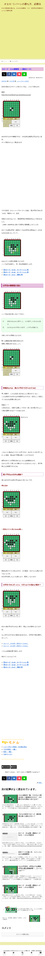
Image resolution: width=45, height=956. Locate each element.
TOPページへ (7, 754)
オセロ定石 (6, 767)
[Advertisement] (22, 36)
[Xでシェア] (4, 74)
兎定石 (13, 767)
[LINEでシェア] (24, 74)
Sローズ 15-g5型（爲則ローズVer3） (16, 646)
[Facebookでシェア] (9, 74)
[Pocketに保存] (19, 74)
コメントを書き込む (22, 934)
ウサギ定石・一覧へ (9, 749)
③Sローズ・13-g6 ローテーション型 (16, 272)
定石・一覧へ (7, 752)
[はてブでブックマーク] (14, 74)
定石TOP (4, 81)
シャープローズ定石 (22, 81)
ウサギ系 (11, 81)
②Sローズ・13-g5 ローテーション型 (16, 270)
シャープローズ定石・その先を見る (15, 747)
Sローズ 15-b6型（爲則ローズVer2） (16, 643)
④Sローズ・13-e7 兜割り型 (13, 275)
